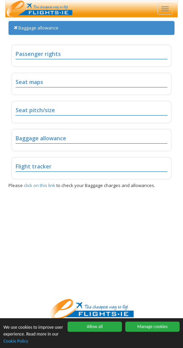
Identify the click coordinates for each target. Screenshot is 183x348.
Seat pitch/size (35, 110)
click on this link (39, 185)
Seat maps (29, 82)
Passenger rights (38, 54)
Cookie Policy (15, 341)
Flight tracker (34, 166)
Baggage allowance (41, 138)
